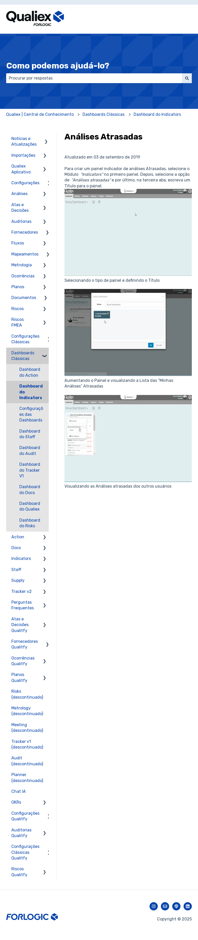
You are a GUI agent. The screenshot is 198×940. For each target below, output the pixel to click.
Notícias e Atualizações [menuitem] (24, 141)
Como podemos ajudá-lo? (57, 66)
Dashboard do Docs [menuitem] (29, 489)
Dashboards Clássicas (103, 114)
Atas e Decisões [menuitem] (20, 207)
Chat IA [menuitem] (18, 791)
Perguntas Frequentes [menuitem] (22, 605)
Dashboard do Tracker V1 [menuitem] (29, 470)
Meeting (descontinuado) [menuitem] (27, 727)
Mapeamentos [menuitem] (24, 254)
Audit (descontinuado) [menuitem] (27, 760)
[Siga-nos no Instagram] (154, 906)
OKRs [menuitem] (16, 802)
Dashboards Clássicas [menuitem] (22, 355)
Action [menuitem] (17, 536)
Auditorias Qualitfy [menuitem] (21, 833)
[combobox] (94, 78)
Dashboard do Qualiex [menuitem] (29, 506)
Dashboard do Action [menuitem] (29, 372)
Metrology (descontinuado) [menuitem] (27, 711)
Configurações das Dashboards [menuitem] (31, 414)
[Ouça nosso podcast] (176, 906)
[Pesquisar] (187, 78)
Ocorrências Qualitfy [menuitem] (23, 661)
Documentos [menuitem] (23, 297)
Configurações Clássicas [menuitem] (25, 339)
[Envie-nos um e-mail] (165, 906)
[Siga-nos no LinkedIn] (188, 906)
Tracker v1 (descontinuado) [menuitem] (27, 744)
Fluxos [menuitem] (17, 243)
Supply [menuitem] (17, 580)
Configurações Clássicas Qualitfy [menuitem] (25, 852)
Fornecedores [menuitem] (24, 232)
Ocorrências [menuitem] (23, 276)
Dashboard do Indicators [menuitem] (31, 392)
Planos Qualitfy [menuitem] (19, 677)
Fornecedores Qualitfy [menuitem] (24, 644)
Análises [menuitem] (19, 193)
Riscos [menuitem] (17, 308)
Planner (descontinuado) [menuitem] (27, 777)
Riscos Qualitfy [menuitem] (19, 871)
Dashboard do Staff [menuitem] (29, 434)
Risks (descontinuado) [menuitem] (27, 694)
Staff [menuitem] (16, 569)
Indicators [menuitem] (21, 558)
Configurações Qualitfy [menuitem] (25, 816)
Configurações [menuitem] (25, 182)
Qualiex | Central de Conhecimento (40, 114)
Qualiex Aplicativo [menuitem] (21, 169)
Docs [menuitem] (16, 547)
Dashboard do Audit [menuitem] (29, 450)
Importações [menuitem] (23, 155)
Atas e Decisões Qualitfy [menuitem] (20, 625)
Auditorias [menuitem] (21, 221)
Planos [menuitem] (17, 286)
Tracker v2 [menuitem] (21, 591)
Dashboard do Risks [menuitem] (29, 523)
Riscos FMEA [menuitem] (17, 322)
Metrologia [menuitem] (21, 264)
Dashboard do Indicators (157, 114)
